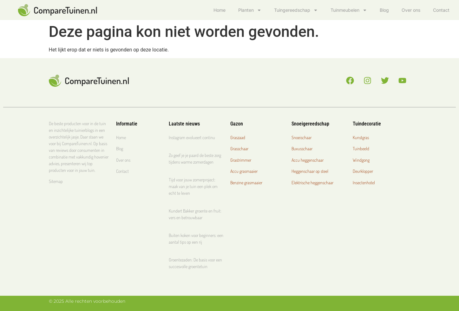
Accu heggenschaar (308, 160)
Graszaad (237, 137)
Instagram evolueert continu (192, 137)
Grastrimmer (240, 160)
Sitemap (56, 181)
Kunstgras (361, 137)
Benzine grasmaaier (246, 182)
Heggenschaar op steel (310, 171)
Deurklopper (363, 171)
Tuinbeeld (361, 148)
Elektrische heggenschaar (312, 182)
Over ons (411, 10)
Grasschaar (239, 148)
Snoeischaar (301, 137)
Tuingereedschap (296, 10)
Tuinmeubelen (349, 10)
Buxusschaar (302, 148)
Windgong (361, 160)
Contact (441, 10)
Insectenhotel (364, 182)
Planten (249, 10)
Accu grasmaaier (244, 171)
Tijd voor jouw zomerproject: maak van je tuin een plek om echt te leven (193, 186)
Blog (384, 10)
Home (219, 10)
